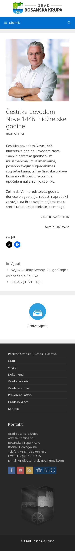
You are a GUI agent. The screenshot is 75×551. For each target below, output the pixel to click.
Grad (11, 361)
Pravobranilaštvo (20, 395)
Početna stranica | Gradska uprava (32, 354)
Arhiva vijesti (37, 325)
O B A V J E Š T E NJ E (26, 282)
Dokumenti (16, 374)
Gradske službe (18, 388)
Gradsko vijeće (18, 402)
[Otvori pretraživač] (69, 23)
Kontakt (13, 409)
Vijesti (15, 263)
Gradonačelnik (18, 381)
